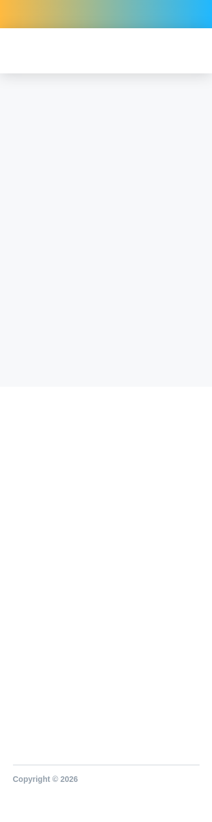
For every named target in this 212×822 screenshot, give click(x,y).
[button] (189, 51)
